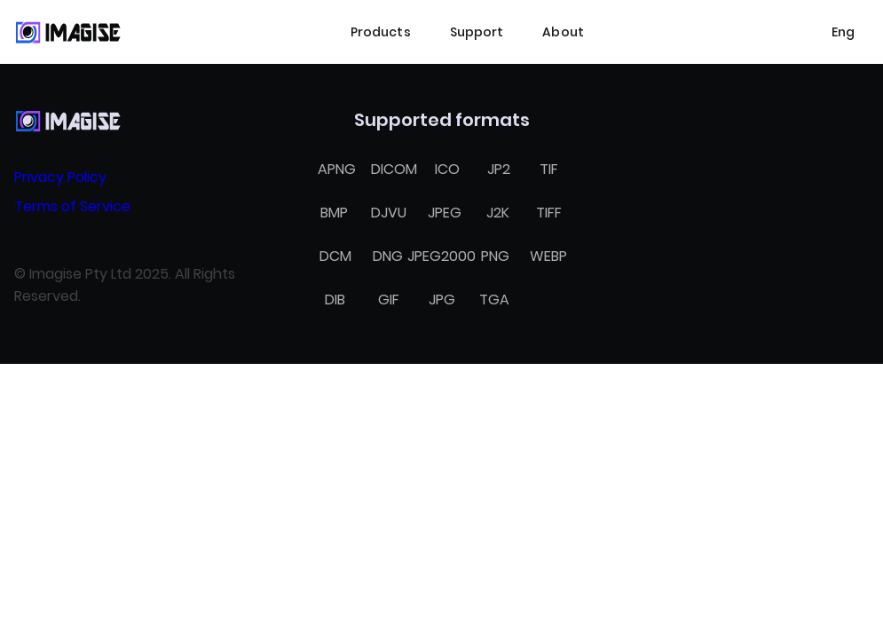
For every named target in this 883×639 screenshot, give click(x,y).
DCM (335, 256)
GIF (388, 299)
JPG (442, 299)
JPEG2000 (441, 256)
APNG (337, 169)
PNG (495, 256)
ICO (447, 169)
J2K (497, 212)
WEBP (548, 256)
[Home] (67, 32)
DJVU (388, 212)
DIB (335, 299)
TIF (549, 169)
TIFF (549, 212)
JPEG (444, 212)
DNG (388, 256)
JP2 (498, 169)
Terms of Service (72, 206)
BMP (334, 212)
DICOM (394, 169)
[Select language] (843, 32)
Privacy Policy (60, 177)
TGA (494, 299)
